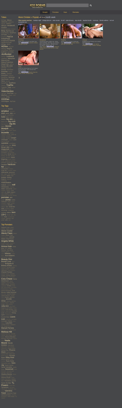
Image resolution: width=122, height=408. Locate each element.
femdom (8, 157)
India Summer (11, 292)
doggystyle (5, 149)
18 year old (4, 109)
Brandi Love (6, 261)
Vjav (15, 93)
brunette (5, 132)
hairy (15, 162)
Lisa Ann (9, 323)
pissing (15, 195)
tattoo (9, 212)
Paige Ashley (11, 348)
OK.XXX (9, 66)
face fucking (11, 152)
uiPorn (3, 89)
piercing (10, 195)
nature (14, 188)
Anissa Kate (6, 246)
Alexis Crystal (6, 231)
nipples (8, 190)
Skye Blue (8, 379)
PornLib (9, 73)
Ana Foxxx (10, 239)
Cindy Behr (12, 277)
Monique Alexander (7, 338)
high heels (7, 167)
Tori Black (10, 389)
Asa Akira (10, 250)
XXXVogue (5, 101)
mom (3, 189)
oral (8, 192)
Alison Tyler (9, 235)
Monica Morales (10, 337)
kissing (13, 174)
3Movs (9, 20)
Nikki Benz (11, 345)
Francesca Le (5, 289)
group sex (10, 162)
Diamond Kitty (10, 282)
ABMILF (8, 23)
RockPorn (4, 77)
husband (10, 170)
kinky (9, 174)
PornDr (3, 69)
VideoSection (7, 91)
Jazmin (3, 299)
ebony (10, 151)
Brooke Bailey (11, 267)
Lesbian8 (10, 56)
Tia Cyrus (11, 387)
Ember (9, 286)
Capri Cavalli (5, 269)
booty (3, 130)
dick (7, 147)
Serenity (3, 372)
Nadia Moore (5, 341)
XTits (8, 97)
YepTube (12, 101)
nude (12, 190)
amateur (5, 111)
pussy (8, 200)
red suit (112, 20)
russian (13, 203)
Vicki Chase (11, 396)
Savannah (9, 369)
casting (11, 132)
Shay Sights (8, 376)
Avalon (10, 257)
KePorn (3, 56)
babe (3, 117)
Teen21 (3, 85)
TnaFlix (9, 85)
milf (13, 185)
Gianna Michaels (6, 290)
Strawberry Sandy (10, 381)
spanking (7, 208)
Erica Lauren (7, 287)
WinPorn (4, 95)
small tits (12, 207)
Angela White (7, 241)
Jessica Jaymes (11, 301)
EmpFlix (3, 36)
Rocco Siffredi (5, 359)
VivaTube (10, 93)
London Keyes (5, 324)
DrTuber (4, 34)
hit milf (62, 20)
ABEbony (11, 22)
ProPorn (11, 75)
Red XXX (12, 353)
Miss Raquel (9, 335)
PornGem (10, 69)
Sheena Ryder (6, 377)
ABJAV (3, 23)
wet (13, 218)
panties (11, 194)
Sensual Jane (10, 371)
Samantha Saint (6, 363)
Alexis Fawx (6, 233)
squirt (12, 208)
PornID (10, 71)
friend (13, 159)
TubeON (4, 87)
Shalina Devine (6, 374)
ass (11, 113)
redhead (4, 201)
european (4, 152)
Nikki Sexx (4, 346)
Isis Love (3, 294)
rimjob (13, 201)
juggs (5, 174)
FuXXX (12, 41)
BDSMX (13, 29)
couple (8, 138)
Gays (65, 12)
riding (9, 201)
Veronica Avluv (6, 395)
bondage (11, 128)
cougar (3, 138)
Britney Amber (6, 265)
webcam (8, 218)
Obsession (4, 348)
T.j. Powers (7, 384)
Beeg (3, 31)
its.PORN (11, 52)
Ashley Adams (5, 251)
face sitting (4, 154)
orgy (2, 194)
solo (2, 208)
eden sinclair (56, 20)
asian (7, 113)
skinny (3, 206)
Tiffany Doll (4, 389)
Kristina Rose (8, 314)
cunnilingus (12, 143)
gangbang (7, 161)
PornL (3, 73)
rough (8, 203)
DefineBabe (5, 33)
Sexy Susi (9, 372)
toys (5, 217)
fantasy (3, 155)
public (3, 200)
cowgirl (13, 138)
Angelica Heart (5, 243)
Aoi (6, 248)
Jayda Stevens (5, 295)
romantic (3, 203)
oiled (2, 192)
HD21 (8, 44)
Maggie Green (7, 326)
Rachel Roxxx (10, 352)
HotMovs (11, 50)
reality (13, 200)
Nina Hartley (11, 346)
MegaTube (5, 64)
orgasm (12, 192)
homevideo (4, 169)
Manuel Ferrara (7, 328)
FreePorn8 (5, 41)
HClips (3, 44)
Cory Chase (6, 279)
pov (11, 197)
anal (3, 113)
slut (7, 207)
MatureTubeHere (7, 62)
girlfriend (3, 162)
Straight (44, 12)
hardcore (11, 164)
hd (2, 167)
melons (9, 185)
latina (8, 175)
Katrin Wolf (8, 311)
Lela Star (8, 319)
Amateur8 (11, 25)
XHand (10, 95)
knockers (3, 175)
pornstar (5, 197)
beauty (3, 119)
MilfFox (12, 64)
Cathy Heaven (11, 270)
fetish (13, 157)
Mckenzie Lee (5, 330)
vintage (3, 218)
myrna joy (95, 20)
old (5, 192)
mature (3, 185)
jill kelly (48, 48)
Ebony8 (10, 34)
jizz (2, 174)
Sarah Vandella (6, 367)
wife (6, 220)
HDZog (3, 48)
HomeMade (4, 50)
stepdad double (87, 20)
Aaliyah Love (5, 227)
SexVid (8, 81)
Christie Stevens (11, 275)
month (47, 17)
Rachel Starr (5, 353)
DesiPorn (13, 33)
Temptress (5, 387)
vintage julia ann (46, 20)
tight (12, 215)
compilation (9, 136)
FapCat (10, 37)
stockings (4, 210)
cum (14, 140)
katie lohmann (70, 20)
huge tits (4, 170)
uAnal (13, 87)
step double (78, 20)
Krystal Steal (5, 317)
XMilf (14, 95)
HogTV (9, 48)
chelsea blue (43, 48)
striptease (11, 210)
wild (9, 220)
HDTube (11, 46)
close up (13, 134)
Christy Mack (4, 277)
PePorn (9, 68)
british (14, 130)
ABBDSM (4, 22)
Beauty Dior (6, 259)
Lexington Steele (6, 321)
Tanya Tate (12, 385)
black (3, 126)
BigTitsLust (10, 31)
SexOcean (5, 79)
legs (12, 175)
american (12, 111)
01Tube (3, 20)
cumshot (4, 143)
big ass (9, 119)
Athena (7, 253)
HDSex (4, 46)
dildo (11, 147)
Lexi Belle (13, 319)
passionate (4, 195)
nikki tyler (20, 44)
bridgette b (85, 45)
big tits (12, 124)
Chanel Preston (6, 272)
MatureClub (5, 60)
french (9, 159)
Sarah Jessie (9, 365)
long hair (9, 179)
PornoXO (4, 75)
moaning (12, 187)
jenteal (73, 42)
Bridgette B (9, 263)
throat (8, 215)
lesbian (3, 177)
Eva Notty (13, 287)
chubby (8, 134)
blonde (8, 126)
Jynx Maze (12, 306)
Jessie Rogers (5, 302)
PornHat (4, 71)
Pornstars (55, 12)
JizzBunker (6, 54)
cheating (3, 134)
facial (9, 154)
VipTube (3, 93)
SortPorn (12, 83)
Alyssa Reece (5, 237)
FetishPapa (5, 39)
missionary (5, 187)
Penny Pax (4, 350)
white (2, 220)
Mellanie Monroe (5, 333)
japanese (12, 172)
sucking (3, 212)
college (3, 136)
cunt (2, 145)
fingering (4, 159)
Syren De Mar (6, 383)
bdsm (11, 117)
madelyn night (37, 20)
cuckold (11, 139)
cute (10, 145)
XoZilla (3, 97)
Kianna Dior (8, 313)
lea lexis (53, 48)
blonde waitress (103, 20)
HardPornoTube (6, 42)
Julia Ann (5, 306)
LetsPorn (4, 58)
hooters (11, 168)
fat (6, 155)
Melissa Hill (6, 332)
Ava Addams (10, 255)
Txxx (9, 87)
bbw (7, 117)
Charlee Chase (5, 273)
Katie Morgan (9, 309)
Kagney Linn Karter (7, 308)
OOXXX (3, 68)
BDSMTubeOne (6, 29)
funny (2, 161)
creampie (4, 140)
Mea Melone (12, 330)
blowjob (4, 128)
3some (10, 109)
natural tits (9, 189)
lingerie (3, 179)
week (53, 17)
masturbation (6, 182)
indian (14, 170)
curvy (6, 145)
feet (9, 155)
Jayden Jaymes (10, 297)
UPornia (8, 89)
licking (9, 177)
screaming (4, 205)
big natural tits (5, 124)
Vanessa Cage (11, 393)
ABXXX (4, 25)
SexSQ (11, 79)
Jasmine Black (11, 294)
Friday (11, 289)
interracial (4, 172)
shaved (10, 205)
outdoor (6, 194)
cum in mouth (5, 141)
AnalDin (4, 27)
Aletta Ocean (10, 229)
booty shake (9, 130)
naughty (3, 190)
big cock (11, 121)
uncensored (11, 216)
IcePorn (4, 52)
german (13, 161)
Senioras (11, 77)
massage (4, 180)
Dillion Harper (5, 284)
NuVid (3, 66)
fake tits (14, 154)
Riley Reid (10, 357)
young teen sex (22, 22)
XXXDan (5, 99)
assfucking (10, 115)
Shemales (75, 12)
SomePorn (4, 83)
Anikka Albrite (9, 244)
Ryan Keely (10, 361)
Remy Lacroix (5, 355)
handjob (4, 164)
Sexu (3, 81)
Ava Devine (4, 257)
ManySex (11, 58)
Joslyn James (9, 304)
